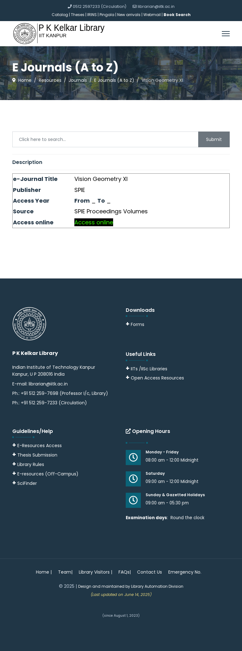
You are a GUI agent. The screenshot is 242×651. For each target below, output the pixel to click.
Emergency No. (184, 572)
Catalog (60, 14)
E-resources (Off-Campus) (47, 474)
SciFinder (24, 483)
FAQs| (124, 572)
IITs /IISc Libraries (149, 369)
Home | (44, 572)
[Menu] (226, 33)
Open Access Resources (157, 378)
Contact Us (149, 572)
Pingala (107, 14)
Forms (135, 324)
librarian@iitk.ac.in (156, 6)
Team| (65, 572)
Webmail (152, 14)
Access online (93, 222)
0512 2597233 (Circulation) (99, 6)
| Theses (76, 14)
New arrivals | (130, 14)
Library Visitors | (95, 572)
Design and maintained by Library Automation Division (130, 586)
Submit (214, 139)
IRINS (92, 14)
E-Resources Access (39, 445)
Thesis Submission (37, 455)
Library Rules (28, 464)
